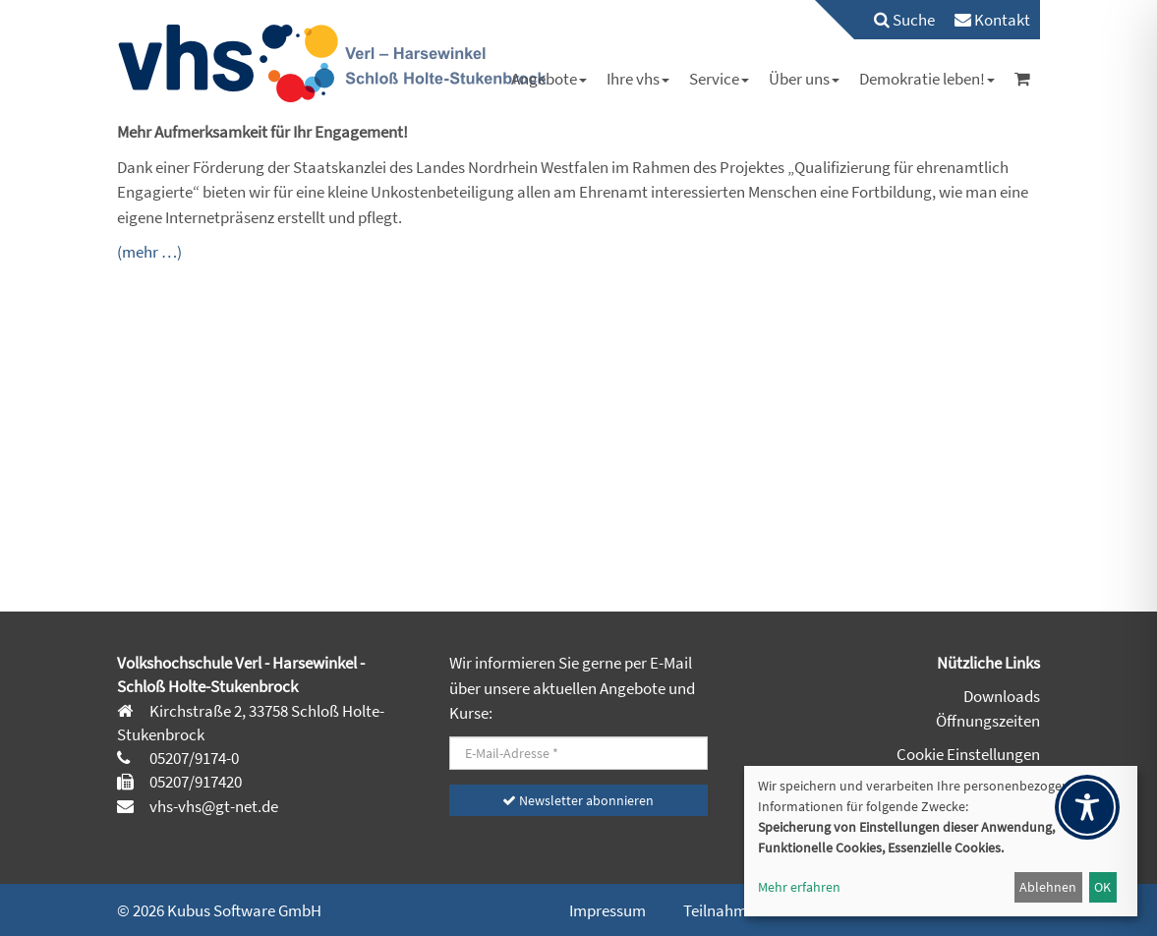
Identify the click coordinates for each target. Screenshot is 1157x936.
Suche (904, 19)
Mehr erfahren (799, 887)
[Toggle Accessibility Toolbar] (1087, 807)
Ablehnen (1047, 887)
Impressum (607, 910)
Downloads (1001, 696)
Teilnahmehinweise (749, 910)
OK (1102, 887)
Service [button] (719, 78)
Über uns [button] (804, 78)
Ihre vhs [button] (638, 78)
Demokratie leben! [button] (927, 78)
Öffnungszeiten (988, 720)
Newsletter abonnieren (578, 800)
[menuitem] (894, 19)
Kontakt (992, 19)
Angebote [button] (549, 78)
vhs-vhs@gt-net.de (212, 806)
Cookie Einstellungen (968, 754)
